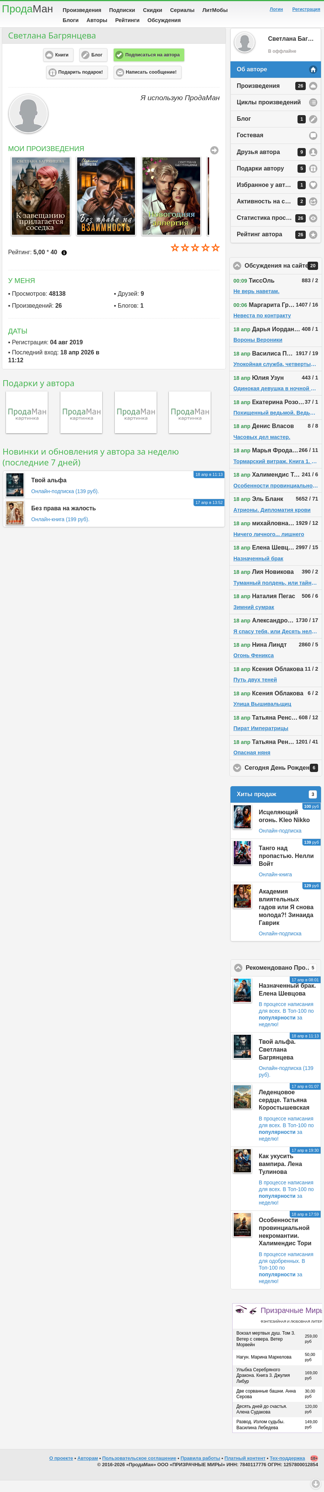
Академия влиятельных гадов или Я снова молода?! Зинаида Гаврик (286, 918)
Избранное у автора (271, 197)
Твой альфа (49, 492)
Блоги (71, 20)
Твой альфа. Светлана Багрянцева (277, 1061)
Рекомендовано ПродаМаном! (283, 979)
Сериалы (182, 10)
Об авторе (252, 81)
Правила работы (200, 1470)
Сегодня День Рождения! (283, 779)
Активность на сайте (271, 213)
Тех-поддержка (287, 1470)
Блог (271, 131)
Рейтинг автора (271, 246)
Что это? (64, 264)
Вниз (315, 1483)
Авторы (96, 20)
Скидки (153, 10)
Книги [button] (62, 66)
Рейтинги (127, 20)
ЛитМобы (215, 10)
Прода (27, 9)
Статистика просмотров (272, 230)
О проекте (61, 1470)
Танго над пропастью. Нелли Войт (286, 867)
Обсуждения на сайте (283, 277)
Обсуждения (163, 20)
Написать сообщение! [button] (151, 83)
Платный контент (244, 1470)
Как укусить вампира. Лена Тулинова (280, 1176)
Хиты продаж (277, 806)
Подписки (122, 10)
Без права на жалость (63, 520)
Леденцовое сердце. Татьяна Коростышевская (284, 1112)
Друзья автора (271, 164)
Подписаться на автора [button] (152, 66)
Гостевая (250, 147)
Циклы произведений (269, 114)
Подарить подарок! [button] (80, 83)
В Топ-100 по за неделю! (286, 1029)
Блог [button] (97, 66)
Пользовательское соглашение (139, 1470)
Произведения (82, 10)
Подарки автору (271, 180)
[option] (37, 207)
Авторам (88, 1470)
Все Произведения (214, 162)
